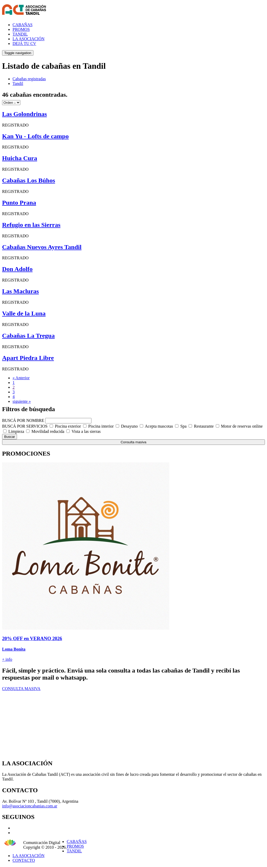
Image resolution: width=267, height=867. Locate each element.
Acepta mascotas (159, 426)
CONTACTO (24, 860)
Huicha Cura (19, 158)
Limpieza (16, 431)
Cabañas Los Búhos (28, 180)
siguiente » (22, 401)
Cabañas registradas (29, 79)
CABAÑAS (22, 24)
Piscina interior (101, 426)
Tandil (18, 83)
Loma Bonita (13, 649)
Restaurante (204, 426)
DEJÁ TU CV (24, 43)
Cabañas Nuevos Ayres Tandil (42, 247)
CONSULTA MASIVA (21, 688)
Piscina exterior (68, 426)
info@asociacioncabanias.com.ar (29, 806)
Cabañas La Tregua (28, 335)
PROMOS (21, 29)
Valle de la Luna (24, 313)
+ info (7, 659)
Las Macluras (20, 291)
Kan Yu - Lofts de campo (35, 136)
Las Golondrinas (24, 114)
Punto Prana (19, 202)
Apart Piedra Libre (28, 357)
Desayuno (129, 426)
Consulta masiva (134, 442)
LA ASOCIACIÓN (28, 39)
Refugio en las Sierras (31, 224)
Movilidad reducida (47, 431)
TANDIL (20, 34)
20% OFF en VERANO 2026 (32, 638)
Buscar (9, 437)
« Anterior (21, 378)
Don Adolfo (17, 269)
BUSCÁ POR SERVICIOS (25, 426)
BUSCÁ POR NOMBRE (23, 420)
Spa (183, 426)
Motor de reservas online (242, 426)
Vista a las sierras (86, 431)
